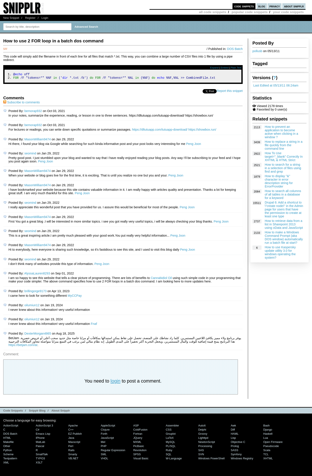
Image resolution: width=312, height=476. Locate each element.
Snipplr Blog (37, 411)
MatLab (40, 443)
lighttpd (203, 439)
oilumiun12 (32, 306)
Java (71, 439)
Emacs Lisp (43, 435)
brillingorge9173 (35, 292)
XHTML (268, 459)
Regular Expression (113, 451)
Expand (214, 67)
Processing (205, 447)
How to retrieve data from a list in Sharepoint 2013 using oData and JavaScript (284, 224)
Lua (265, 439)
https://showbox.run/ (202, 131)
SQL (168, 455)
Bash (266, 426)
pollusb (257, 51)
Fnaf (94, 325)
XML (6, 463)
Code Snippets (13, 411)
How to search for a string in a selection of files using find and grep (283, 168)
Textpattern (10, 459)
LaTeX (170, 439)
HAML (235, 435)
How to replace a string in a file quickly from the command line (283, 145)
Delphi (202, 431)
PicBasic (138, 447)
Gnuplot (171, 435)
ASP (136, 426)
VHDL (104, 459)
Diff (233, 431)
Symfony (236, 455)
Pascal (40, 447)
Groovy (202, 435)
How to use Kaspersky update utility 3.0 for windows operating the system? (280, 252)
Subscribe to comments (21, 103)
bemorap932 (33, 112)
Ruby (169, 451)
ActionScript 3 (44, 426)
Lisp (233, 439)
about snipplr (294, 6)
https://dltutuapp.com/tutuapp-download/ (159, 131)
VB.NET (73, 459)
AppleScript (108, 426)
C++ (70, 431)
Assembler (172, 426)
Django (267, 431)
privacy (274, 6)
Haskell (267, 435)
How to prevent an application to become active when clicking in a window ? (281, 132)
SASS (234, 451)
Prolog (235, 447)
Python (7, 451)
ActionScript (10, 426)
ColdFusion (140, 431)
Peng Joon (193, 145)
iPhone (40, 439)
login (115, 382)
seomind (30, 154)
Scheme (8, 455)
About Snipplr (60, 411)
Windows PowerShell (211, 459)
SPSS (137, 455)
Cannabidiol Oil (161, 279)
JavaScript (107, 439)
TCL (265, 455)
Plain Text (236, 67)
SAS (201, 451)
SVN (201, 455)
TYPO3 (40, 459)
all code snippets (212, 12)
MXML (137, 443)
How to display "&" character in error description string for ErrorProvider (279, 181)
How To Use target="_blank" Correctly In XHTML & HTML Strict (284, 156)
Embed (225, 67)
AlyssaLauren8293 (37, 274)
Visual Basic (140, 459)
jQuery (137, 439)
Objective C (238, 443)
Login (44, 17)
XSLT (39, 463)
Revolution (139, 451)
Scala (266, 451)
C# (37, 431)
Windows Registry (242, 459)
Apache (73, 426)
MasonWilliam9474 (37, 140)
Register (30, 17)
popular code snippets (250, 12)
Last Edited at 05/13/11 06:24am (275, 85)
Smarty (72, 455)
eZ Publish (75, 435)
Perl (70, 447)
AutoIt (202, 426)
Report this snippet (230, 92)
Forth (104, 435)
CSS (169, 431)
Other (6, 447)
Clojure (105, 431)
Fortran (137, 435)
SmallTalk (42, 455)
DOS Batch (235, 49)
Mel (103, 443)
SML (104, 455)
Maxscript (74, 443)
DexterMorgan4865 (37, 335)
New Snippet (11, 17)
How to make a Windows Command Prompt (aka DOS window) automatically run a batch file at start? (284, 237)
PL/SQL (171, 447)
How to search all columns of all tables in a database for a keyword (283, 194)
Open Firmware (273, 443)
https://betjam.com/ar (22, 346)
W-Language (174, 459)
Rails (71, 451)
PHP (104, 447)
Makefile (8, 443)
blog (261, 6)
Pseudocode (271, 447)
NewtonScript (206, 443)
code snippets (244, 6)
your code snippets (288, 12)
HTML (7, 439)
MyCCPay (75, 297)
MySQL (170, 443)
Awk (233, 426)
